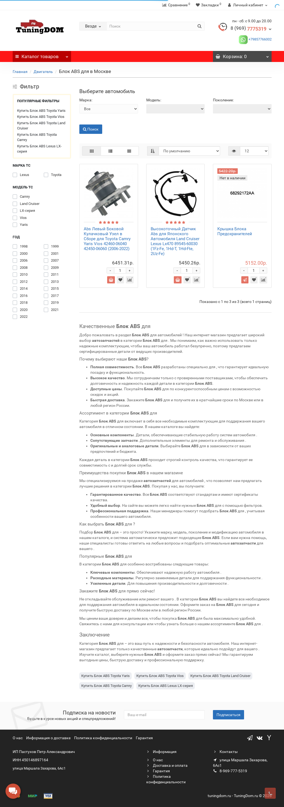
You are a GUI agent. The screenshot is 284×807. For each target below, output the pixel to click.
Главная (20, 71)
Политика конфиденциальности (103, 738)
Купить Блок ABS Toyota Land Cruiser (41, 126)
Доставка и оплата (167, 765)
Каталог (42, 55)
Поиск (91, 129)
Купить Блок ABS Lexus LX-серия (39, 149)
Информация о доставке (48, 738)
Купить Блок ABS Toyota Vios (40, 117)
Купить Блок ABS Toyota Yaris (41, 111)
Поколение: (223, 100)
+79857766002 (260, 39)
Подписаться (228, 715)
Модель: (153, 100)
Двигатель (43, 71)
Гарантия (144, 738)
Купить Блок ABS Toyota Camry (37, 137)
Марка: (85, 100)
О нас (18, 738)
